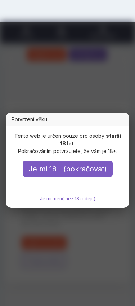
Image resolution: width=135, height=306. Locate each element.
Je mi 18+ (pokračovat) (67, 169)
